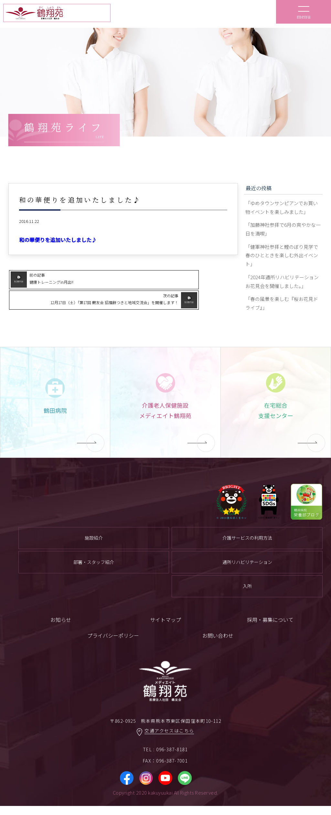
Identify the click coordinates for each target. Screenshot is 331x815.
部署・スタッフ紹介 (93, 570)
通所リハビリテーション (247, 570)
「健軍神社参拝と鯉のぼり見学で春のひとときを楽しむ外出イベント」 (281, 259)
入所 (247, 595)
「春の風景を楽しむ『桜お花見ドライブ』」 (281, 309)
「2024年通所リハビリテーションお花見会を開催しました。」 (282, 286)
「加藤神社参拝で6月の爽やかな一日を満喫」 (283, 231)
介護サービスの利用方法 (247, 545)
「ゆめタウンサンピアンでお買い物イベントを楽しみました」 (281, 208)
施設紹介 (93, 545)
